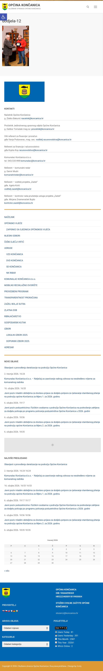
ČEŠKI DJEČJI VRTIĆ (14, 242)
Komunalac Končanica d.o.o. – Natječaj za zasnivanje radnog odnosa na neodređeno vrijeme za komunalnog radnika (49, 380)
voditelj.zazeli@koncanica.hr (17, 189)
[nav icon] (95, 7)
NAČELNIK (9, 217)
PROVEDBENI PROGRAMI (16, 291)
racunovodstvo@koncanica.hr (33, 150)
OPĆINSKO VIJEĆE (13, 223)
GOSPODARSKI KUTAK (15, 322)
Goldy (79, 666)
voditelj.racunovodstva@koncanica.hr (53, 139)
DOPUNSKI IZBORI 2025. (18, 341)
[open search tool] (88, 7)
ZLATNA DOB (10, 310)
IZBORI (7, 328)
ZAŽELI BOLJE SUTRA (14, 304)
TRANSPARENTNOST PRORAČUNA (21, 297)
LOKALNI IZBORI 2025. (17, 335)
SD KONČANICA (14, 266)
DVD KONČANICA (14, 260)
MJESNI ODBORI (12, 235)
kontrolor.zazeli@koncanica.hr (18, 203)
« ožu (6, 570)
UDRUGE (8, 248)
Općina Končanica (24, 5)
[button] (3, 16)
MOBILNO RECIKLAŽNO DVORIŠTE (20, 285)
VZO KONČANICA (14, 254)
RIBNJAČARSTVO (12, 316)
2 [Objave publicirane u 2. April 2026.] (52, 549)
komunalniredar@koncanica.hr (18, 175)
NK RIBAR (11, 273)
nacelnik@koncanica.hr (32, 118)
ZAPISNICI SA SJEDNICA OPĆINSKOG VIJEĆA (28, 229)
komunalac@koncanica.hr (33, 161)
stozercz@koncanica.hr (67, 613)
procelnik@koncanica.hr (42, 129)
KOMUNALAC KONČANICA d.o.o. (20, 279)
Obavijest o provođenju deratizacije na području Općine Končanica (35, 367)
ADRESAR (9, 347)
